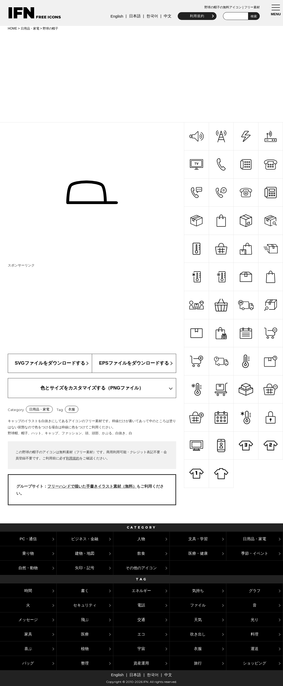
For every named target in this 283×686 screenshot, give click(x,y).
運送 (254, 648)
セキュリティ (84, 605)
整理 (85, 663)
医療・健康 (198, 553)
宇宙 (141, 648)
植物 (85, 648)
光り (254, 619)
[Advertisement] (141, 75)
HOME (12, 28)
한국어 (151, 16)
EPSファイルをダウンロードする (134, 363)
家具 (28, 634)
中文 (167, 16)
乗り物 (28, 553)
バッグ (28, 663)
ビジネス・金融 (84, 539)
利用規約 (196, 16)
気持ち (198, 590)
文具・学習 (198, 539)
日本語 (134, 16)
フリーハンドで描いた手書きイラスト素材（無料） (92, 486)
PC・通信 (28, 539)
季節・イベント (254, 553)
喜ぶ (28, 648)
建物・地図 (84, 553)
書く (85, 590)
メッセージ (28, 619)
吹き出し (198, 634)
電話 (141, 605)
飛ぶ (85, 619)
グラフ (254, 590)
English (116, 16)
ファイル (198, 605)
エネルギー (141, 590)
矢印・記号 (84, 568)
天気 (198, 619)
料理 (254, 634)
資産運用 (141, 663)
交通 (141, 619)
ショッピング (254, 663)
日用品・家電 (30, 28)
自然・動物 (28, 568)
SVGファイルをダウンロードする (50, 363)
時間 (28, 590)
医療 (85, 634)
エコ (141, 634)
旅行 (198, 663)
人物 (141, 539)
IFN (21, 12)
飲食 (141, 553)
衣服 (71, 409)
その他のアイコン (141, 568)
